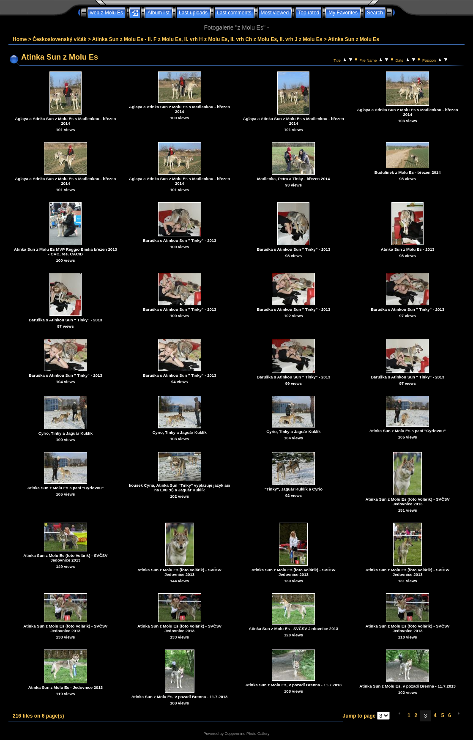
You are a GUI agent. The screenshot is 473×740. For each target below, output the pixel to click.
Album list (159, 13)
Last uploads (193, 13)
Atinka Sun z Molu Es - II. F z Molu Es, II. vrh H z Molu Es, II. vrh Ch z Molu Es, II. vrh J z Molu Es (207, 39)
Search (375, 13)
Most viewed (275, 13)
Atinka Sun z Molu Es (353, 39)
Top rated (308, 13)
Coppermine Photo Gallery (246, 734)
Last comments (234, 13)
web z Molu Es (106, 13)
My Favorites (343, 13)
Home (20, 39)
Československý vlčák (59, 39)
